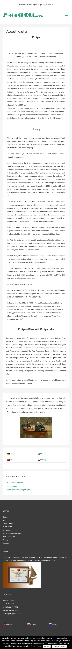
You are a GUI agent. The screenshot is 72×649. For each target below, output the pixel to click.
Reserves (6, 530)
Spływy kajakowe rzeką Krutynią (18, 489)
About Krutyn (8, 523)
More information (59, 646)
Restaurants (7, 527)
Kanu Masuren (11, 486)
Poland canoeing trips (14, 483)
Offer (4, 520)
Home (5, 517)
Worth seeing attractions (12, 533)
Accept (46, 646)
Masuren (11, 454)
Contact (6, 543)
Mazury (11, 459)
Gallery (5, 540)
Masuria (42, 454)
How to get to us (9, 536)
